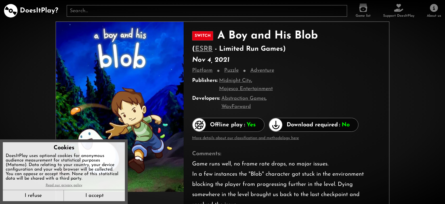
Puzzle (231, 70)
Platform (202, 70)
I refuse (33, 195)
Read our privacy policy (64, 185)
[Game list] (363, 11)
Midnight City (235, 80)
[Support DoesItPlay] (398, 11)
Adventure (262, 70)
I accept (94, 195)
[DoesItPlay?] (31, 11)
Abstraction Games (243, 98)
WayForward (236, 106)
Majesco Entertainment (246, 89)
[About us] (434, 11)
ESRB (204, 49)
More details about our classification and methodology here (245, 138)
